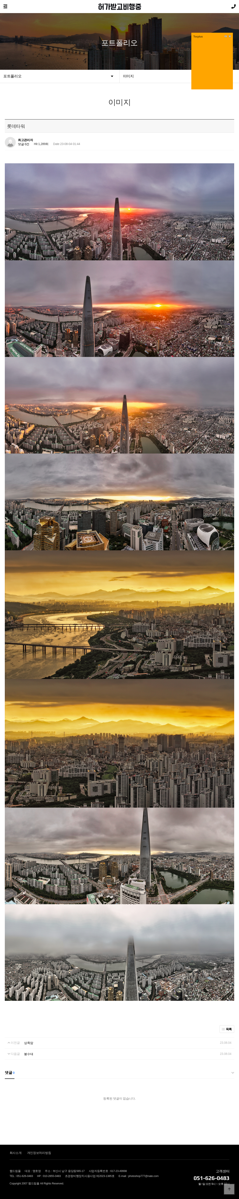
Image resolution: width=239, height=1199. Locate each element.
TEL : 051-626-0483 (21, 1175)
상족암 (28, 1042)
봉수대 (28, 1054)
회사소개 (16, 1152)
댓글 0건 (23, 144)
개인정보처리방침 (39, 1152)
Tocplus (198, 36)
